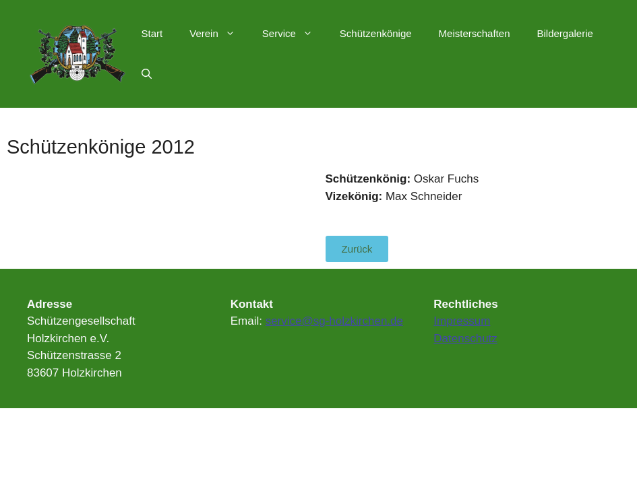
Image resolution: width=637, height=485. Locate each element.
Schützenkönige (376, 33)
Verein (219, 33)
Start (152, 33)
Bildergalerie (565, 33)
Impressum (461, 321)
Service (294, 33)
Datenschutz (465, 338)
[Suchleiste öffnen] (146, 74)
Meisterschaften (474, 33)
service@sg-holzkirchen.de (334, 321)
